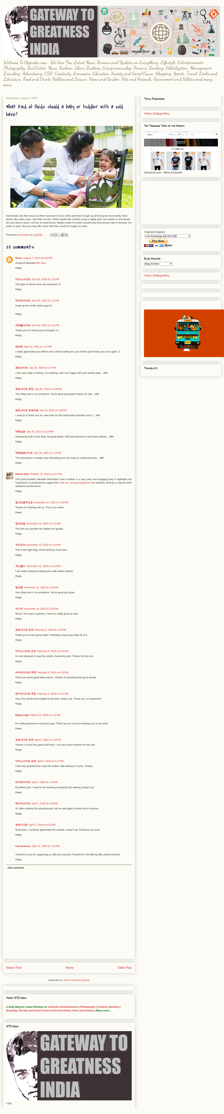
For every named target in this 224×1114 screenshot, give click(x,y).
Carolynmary (22, 846)
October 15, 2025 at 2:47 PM (46, 474)
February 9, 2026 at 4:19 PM (50, 629)
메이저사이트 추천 (25, 693)
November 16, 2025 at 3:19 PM (51, 502)
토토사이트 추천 (24, 389)
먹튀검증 (20, 431)
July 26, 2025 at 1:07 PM (42, 367)
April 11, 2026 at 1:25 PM (45, 846)
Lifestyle (53, 1006)
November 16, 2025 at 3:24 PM (41, 587)
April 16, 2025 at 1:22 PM (38, 346)
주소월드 (20, 566)
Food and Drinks (61, 1010)
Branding (11, 1010)
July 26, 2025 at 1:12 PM (47, 452)
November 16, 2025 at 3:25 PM (41, 608)
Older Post (125, 967)
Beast (18, 258)
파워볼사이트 (22, 325)
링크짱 (19, 587)
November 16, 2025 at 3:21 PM (43, 523)
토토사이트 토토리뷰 (26, 410)
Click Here (40, 263)
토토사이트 (21, 367)
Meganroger (22, 715)
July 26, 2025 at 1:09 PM (53, 410)
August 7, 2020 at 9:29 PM (37, 258)
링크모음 (20, 523)
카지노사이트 (22, 279)
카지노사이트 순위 (25, 651)
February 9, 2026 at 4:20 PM (53, 672)
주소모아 (20, 544)
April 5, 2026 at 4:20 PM (44, 803)
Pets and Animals (83, 1010)
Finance (102, 1006)
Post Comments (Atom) (76, 980)
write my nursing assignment (75, 482)
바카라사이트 (22, 300)
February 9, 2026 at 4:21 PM (53, 693)
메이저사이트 (22, 803)
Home (70, 967)
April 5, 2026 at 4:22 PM (42, 824)
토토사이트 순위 (24, 629)
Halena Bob (22, 474)
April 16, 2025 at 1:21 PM (45, 279)
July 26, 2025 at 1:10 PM (40, 431)
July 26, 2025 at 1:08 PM (48, 389)
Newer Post (14, 967)
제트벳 (19, 346)
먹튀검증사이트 (24, 452)
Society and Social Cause (33, 1010)
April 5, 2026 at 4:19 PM (44, 782)
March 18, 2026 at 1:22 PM (45, 715)
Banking (114, 1006)
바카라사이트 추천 (25, 672)
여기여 (19, 608)
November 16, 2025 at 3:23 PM (43, 544)
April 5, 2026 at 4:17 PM (50, 761)
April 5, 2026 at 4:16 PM (48, 739)
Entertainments (69, 1006)
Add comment (15, 867)
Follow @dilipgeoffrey (157, 113)
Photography (88, 1006)
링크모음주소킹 (24, 502)
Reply (18, 268)
